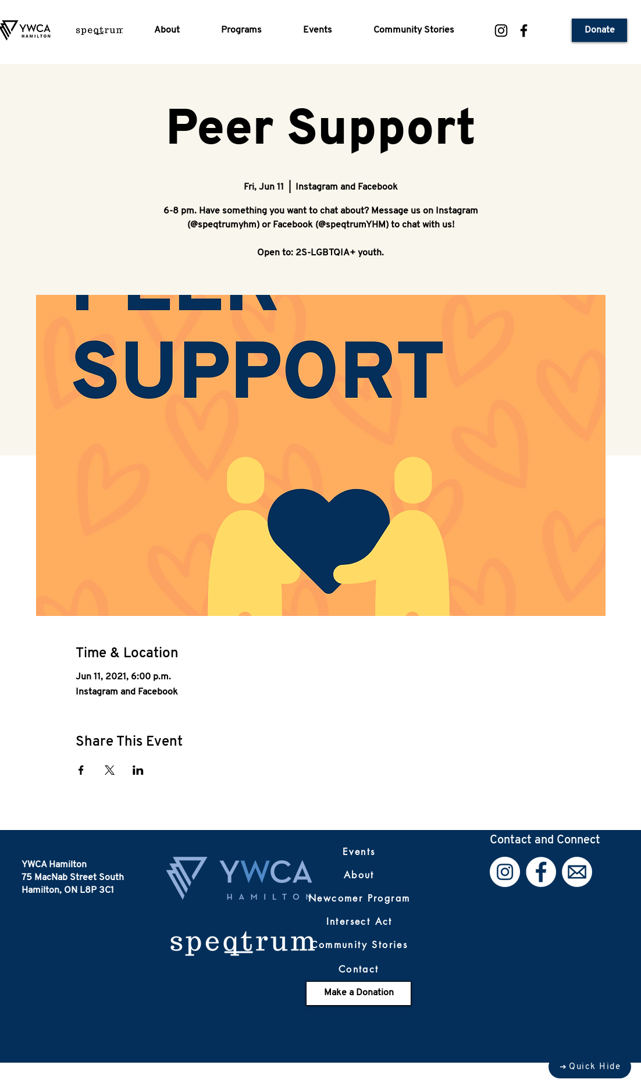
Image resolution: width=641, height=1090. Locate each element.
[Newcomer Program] (359, 898)
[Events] (359, 852)
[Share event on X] (109, 770)
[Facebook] (523, 30)
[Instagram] (501, 30)
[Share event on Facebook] (81, 770)
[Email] (577, 872)
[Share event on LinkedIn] (138, 770)
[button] (178, 30)
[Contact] (358, 969)
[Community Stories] (359, 945)
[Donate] (599, 30)
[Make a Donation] (358, 993)
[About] (359, 875)
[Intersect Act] (359, 922)
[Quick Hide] (590, 1066)
